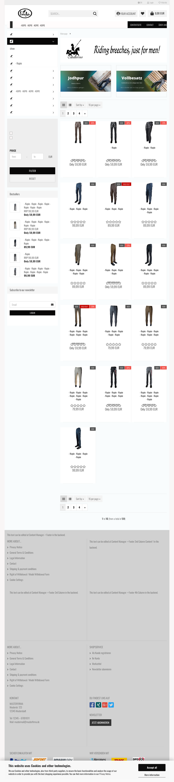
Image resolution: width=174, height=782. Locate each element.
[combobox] (80, 108)
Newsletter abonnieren (101, 672)
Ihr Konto (96, 661)
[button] (140, 2)
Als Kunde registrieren (101, 656)
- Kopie (114, 151)
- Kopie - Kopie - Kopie (78, 212)
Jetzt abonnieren (100, 726)
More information (151, 775)
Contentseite (135, 25)
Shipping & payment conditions (23, 572)
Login (32, 314)
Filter (32, 172)
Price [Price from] (13, 152)
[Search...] (95, 13)
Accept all (152, 767)
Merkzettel (96, 667)
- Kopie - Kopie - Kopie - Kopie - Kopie (78, 275)
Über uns (163, 25)
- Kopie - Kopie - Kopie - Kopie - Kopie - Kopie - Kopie (78, 399)
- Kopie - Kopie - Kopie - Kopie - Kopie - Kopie (78, 336)
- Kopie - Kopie (149, 151)
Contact (149, 25)
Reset (32, 180)
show (12, 50)
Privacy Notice (104, 774)
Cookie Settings (16, 583)
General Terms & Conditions (21, 556)
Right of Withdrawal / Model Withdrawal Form (29, 577)
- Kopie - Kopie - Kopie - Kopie (32, 25)
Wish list (163, 2)
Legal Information (17, 561)
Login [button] (150, 2)
